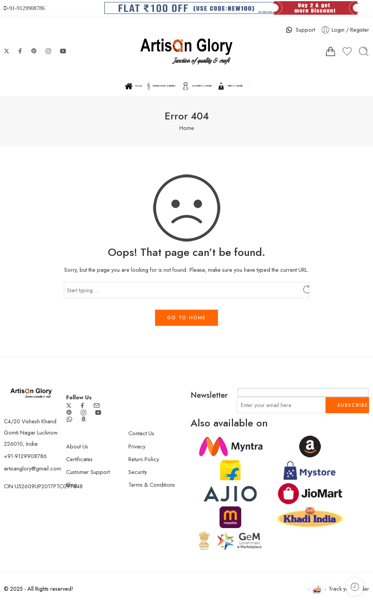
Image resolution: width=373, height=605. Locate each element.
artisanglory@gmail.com (32, 468)
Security (137, 472)
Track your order (338, 589)
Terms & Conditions (151, 485)
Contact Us (141, 433)
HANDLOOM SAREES (161, 86)
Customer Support (88, 472)
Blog (71, 485)
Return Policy (143, 459)
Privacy (136, 446)
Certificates (79, 459)
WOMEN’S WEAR (197, 86)
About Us (77, 446)
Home (133, 86)
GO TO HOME (186, 317)
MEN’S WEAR (230, 86)
